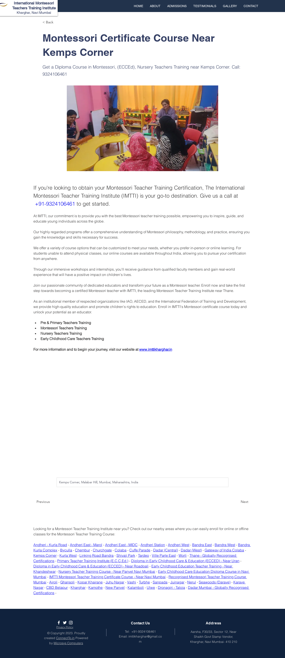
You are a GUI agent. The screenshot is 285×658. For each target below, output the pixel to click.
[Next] (237, 501)
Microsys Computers (68, 643)
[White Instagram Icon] (70, 622)
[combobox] (142, 482)
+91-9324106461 (143, 632)
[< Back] (57, 22)
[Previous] (51, 501)
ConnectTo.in (65, 638)
